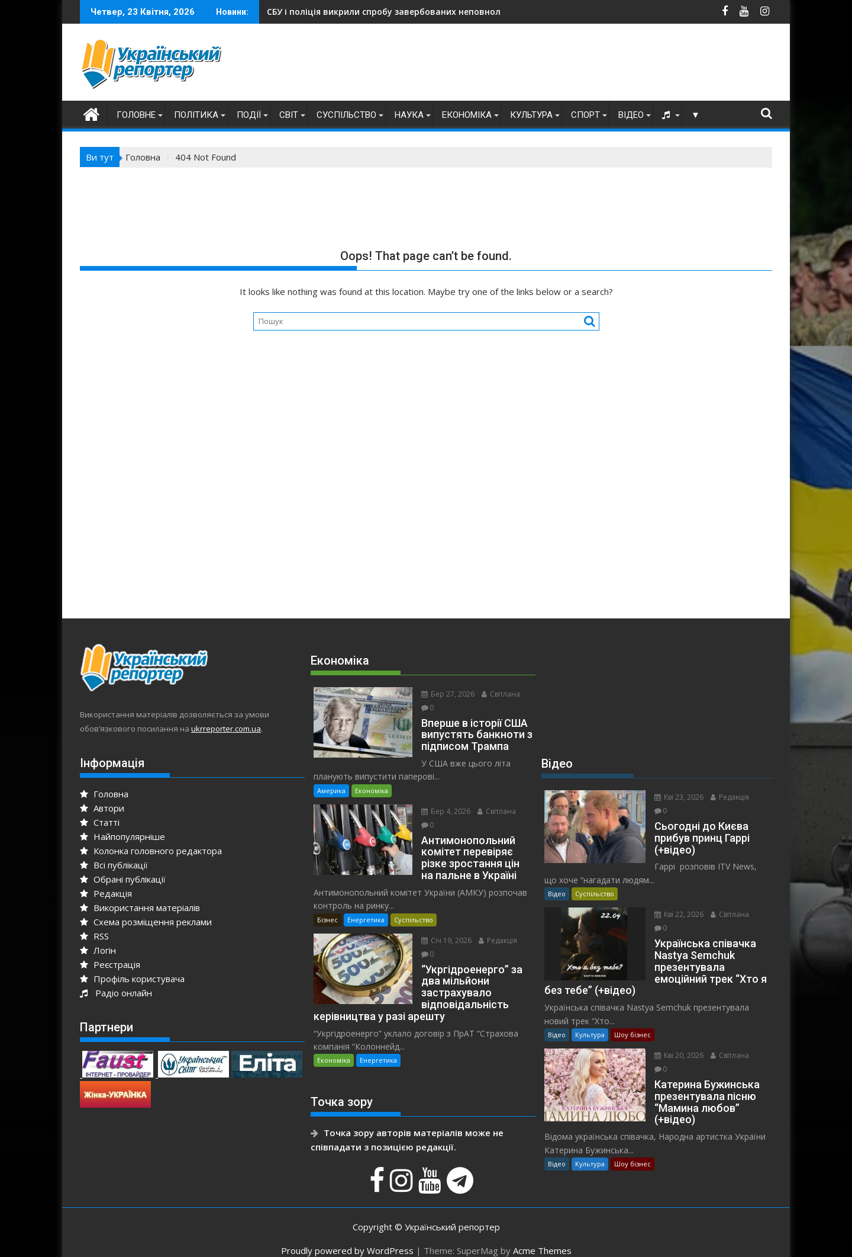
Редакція (106, 893)
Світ (288, 115)
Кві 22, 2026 (674, 901)
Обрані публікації (123, 879)
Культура (531, 115)
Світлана (496, 694)
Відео (631, 115)
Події (249, 115)
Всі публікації (114, 865)
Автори (102, 808)
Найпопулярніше (122, 836)
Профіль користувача (132, 979)
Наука (409, 115)
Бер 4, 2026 (441, 798)
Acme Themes (542, 1237)
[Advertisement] (556, 65)
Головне (136, 115)
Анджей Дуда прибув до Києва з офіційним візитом (411, 11)
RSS (94, 936)
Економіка (467, 115)
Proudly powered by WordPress (347, 1237)
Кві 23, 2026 (674, 797)
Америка (331, 776)
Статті (100, 822)
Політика (196, 115)
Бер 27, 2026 (443, 694)
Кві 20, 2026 (674, 1042)
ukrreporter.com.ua (226, 728)
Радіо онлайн (116, 993)
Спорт (585, 115)
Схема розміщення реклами (146, 922)
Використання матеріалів (140, 907)
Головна (104, 794)
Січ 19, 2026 (442, 927)
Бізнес (327, 906)
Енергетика (366, 906)
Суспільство (346, 115)
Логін (98, 950)
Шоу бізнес (632, 1021)
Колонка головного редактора (151, 851)
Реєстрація (110, 964)
